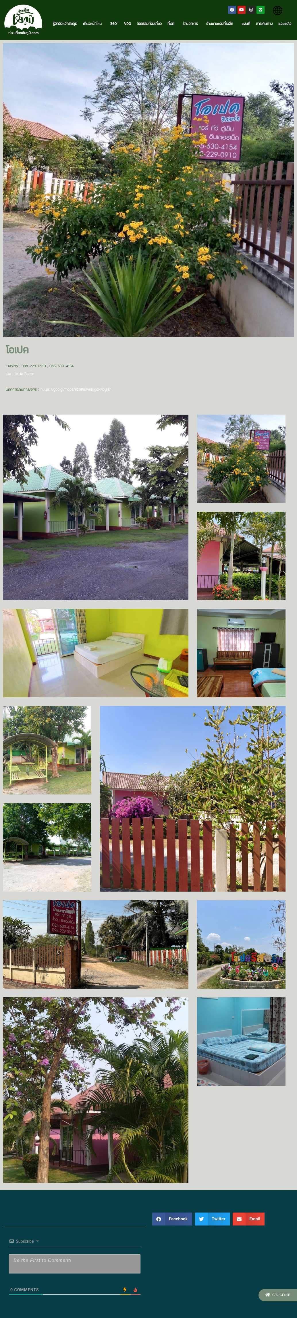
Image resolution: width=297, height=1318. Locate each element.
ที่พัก (172, 24)
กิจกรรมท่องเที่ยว (149, 24)
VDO (127, 24)
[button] (278, 1295)
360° (114, 24)
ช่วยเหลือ (284, 24)
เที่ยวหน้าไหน (94, 24)
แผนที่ (246, 24)
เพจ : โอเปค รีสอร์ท (20, 374)
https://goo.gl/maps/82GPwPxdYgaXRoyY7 (76, 390)
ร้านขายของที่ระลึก (221, 24)
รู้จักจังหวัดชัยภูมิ (65, 24)
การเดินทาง (264, 24)
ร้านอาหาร (191, 24)
